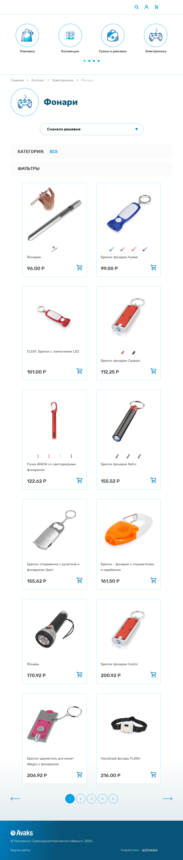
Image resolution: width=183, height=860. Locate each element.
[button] (84, 61)
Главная (17, 80)
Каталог (38, 80)
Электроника (62, 80)
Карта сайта (20, 850)
